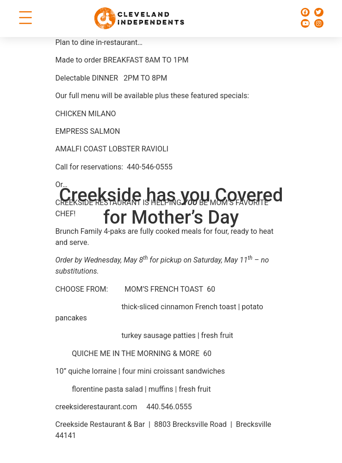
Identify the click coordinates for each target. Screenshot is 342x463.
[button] (25, 18)
